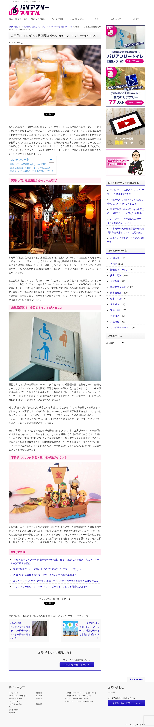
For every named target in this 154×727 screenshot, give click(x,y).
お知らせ (114, 258)
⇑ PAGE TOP (136, 679)
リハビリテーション (120, 327)
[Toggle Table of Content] (50, 160)
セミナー (39, 696)
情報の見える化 (118, 287)
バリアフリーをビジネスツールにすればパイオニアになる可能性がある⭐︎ (50, 586)
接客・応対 (116, 275)
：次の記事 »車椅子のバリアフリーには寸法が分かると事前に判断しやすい (89, 630)
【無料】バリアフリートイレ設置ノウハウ (80, 693)
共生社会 (114, 321)
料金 (96, 19)
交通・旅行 (116, 310)
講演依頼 (39, 698)
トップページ (13, 693)
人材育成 (114, 281)
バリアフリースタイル (136, 725)
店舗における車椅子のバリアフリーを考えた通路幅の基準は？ (44, 575)
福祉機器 (114, 316)
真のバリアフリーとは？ (18, 19)
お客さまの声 (116, 19)
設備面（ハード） (66, 27)
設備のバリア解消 (38, 19)
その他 (113, 264)
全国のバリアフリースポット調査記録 (79, 701)
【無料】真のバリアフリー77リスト (78, 696)
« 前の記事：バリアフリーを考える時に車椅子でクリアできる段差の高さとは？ (20, 630)
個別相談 (39, 693)
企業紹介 (114, 304)
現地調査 (39, 704)
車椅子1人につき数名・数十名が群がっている (32, 171)
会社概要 (135, 19)
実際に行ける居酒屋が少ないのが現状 (28, 164)
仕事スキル (116, 298)
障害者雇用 (116, 292)
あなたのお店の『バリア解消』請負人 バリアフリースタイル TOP (33, 27)
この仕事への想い (77, 19)
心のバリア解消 (57, 19)
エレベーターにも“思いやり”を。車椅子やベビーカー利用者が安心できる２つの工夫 (55, 580)
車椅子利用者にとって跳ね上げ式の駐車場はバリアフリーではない (47, 569)
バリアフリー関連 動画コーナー (77, 698)
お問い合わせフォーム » (77, 664)
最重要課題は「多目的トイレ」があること (30, 168)
